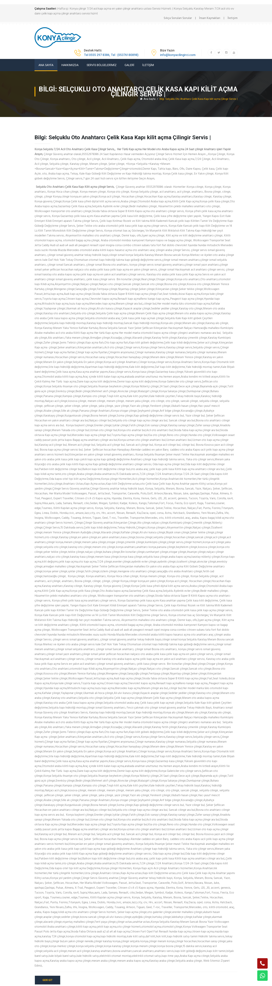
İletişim (232, 18)
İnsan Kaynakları (209, 18)
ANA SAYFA (46, 65)
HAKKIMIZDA (70, 65)
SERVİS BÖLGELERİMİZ (102, 65)
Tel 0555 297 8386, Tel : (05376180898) (111, 55)
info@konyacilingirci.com (178, 55)
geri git (47, 980)
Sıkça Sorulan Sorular (178, 18)
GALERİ (129, 65)
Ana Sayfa (147, 98)
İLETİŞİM (148, 65)
